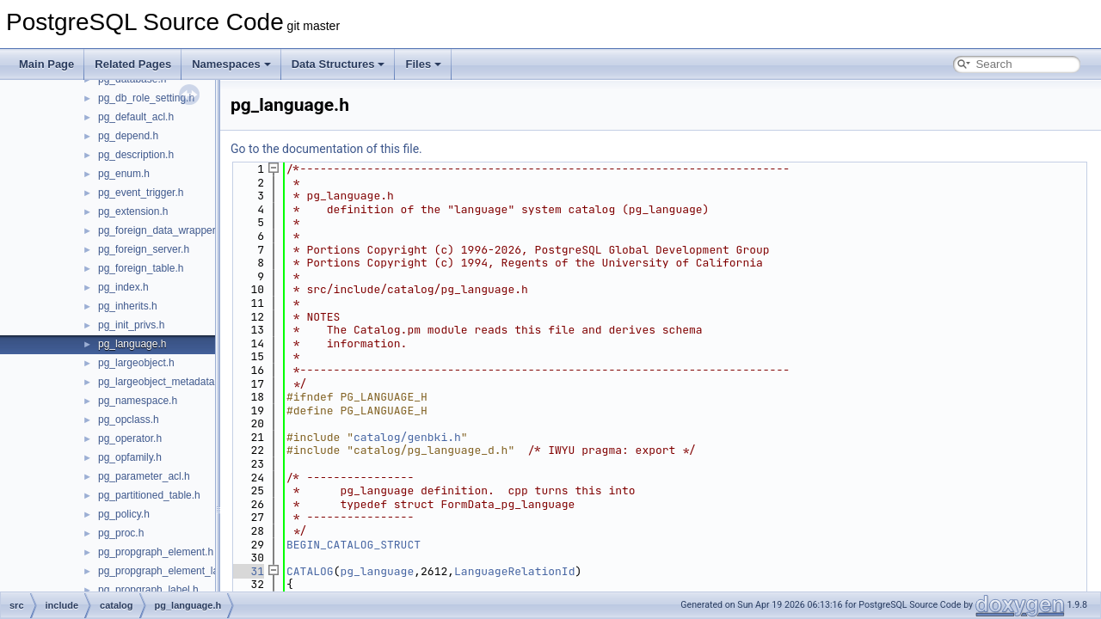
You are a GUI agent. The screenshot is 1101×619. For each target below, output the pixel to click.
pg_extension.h (133, 211)
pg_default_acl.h (136, 117)
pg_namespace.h (137, 401)
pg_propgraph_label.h (148, 590)
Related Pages (133, 64)
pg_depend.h (128, 136)
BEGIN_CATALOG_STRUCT (353, 544)
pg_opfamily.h (130, 457)
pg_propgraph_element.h (155, 552)
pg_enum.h (124, 174)
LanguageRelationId (514, 571)
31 (247, 571)
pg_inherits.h (127, 306)
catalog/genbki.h (407, 437)
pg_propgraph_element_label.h (169, 571)
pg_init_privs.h (131, 325)
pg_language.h (132, 344)
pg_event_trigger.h (140, 193)
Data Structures (338, 64)
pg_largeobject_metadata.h (160, 382)
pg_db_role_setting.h (146, 98)
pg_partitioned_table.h (149, 495)
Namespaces (231, 64)
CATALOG (310, 571)
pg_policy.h (124, 514)
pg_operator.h (130, 438)
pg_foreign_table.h (140, 268)
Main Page (46, 64)
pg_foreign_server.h (143, 249)
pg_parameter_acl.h (144, 476)
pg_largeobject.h (136, 363)
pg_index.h (123, 287)
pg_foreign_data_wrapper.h (161, 230)
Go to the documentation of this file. (326, 149)
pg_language (377, 571)
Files (423, 64)
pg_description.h (136, 155)
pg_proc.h (121, 533)
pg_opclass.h (128, 420)
